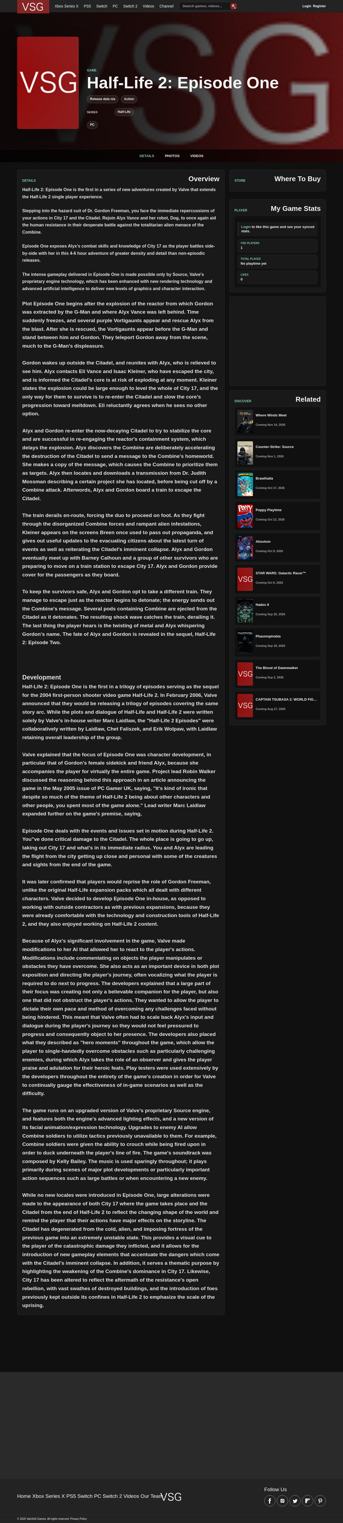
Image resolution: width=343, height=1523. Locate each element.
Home (24, 1496)
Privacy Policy (78, 1518)
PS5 (87, 6)
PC (115, 6)
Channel (166, 6)
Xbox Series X (67, 6)
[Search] (233, 6)
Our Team (151, 1496)
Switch (101, 6)
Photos (172, 156)
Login (307, 6)
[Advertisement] (277, 341)
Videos (148, 6)
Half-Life (124, 112)
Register (319, 6)
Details (147, 156)
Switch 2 (130, 6)
